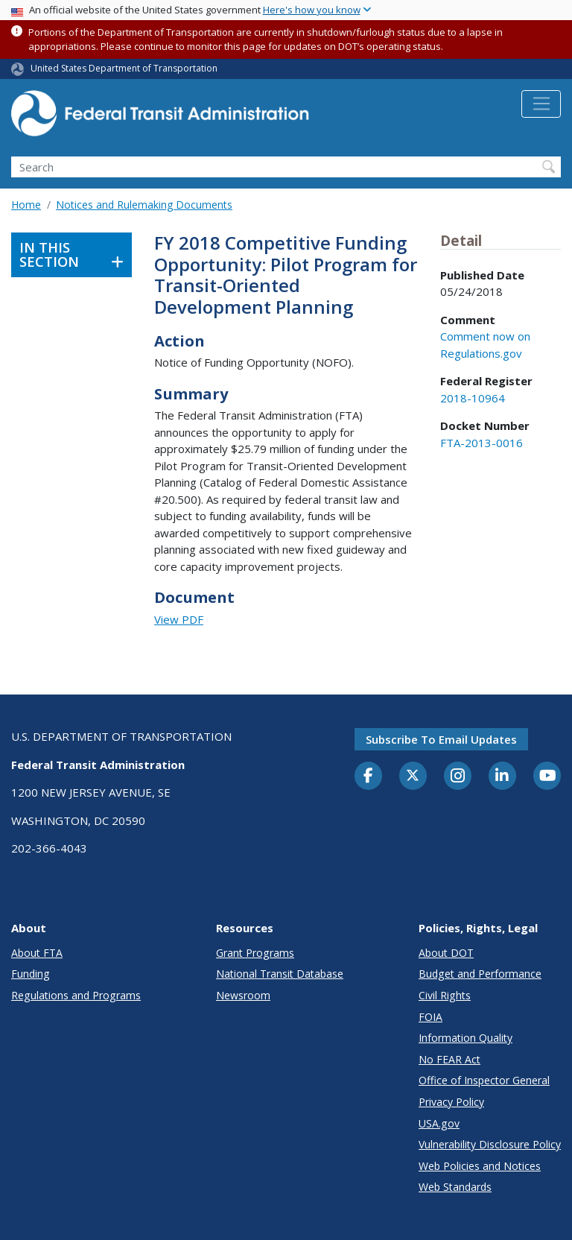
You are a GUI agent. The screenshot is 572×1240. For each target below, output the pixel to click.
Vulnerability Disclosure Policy (490, 1144)
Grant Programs (255, 953)
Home (26, 204)
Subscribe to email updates (441, 739)
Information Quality (465, 1038)
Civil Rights (445, 995)
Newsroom (243, 995)
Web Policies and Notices (480, 1166)
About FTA (37, 953)
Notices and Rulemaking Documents (144, 204)
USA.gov (439, 1123)
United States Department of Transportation (124, 68)
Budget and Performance (480, 974)
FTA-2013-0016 (481, 442)
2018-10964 (472, 397)
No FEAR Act (449, 1059)
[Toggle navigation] (541, 104)
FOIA (430, 1017)
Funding (30, 974)
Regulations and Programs (76, 995)
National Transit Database (279, 974)
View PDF (178, 619)
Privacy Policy (451, 1102)
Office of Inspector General (484, 1080)
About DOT (446, 953)
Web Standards (455, 1187)
